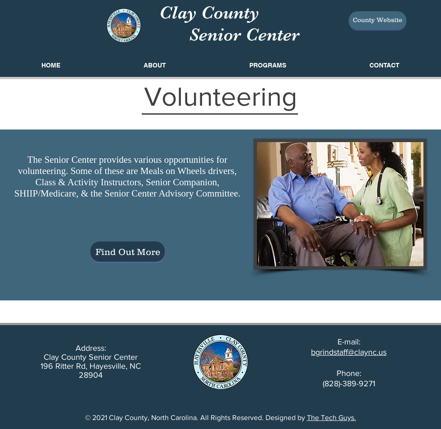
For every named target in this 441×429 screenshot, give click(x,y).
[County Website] (377, 20)
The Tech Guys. (331, 417)
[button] (267, 65)
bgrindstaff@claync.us (349, 352)
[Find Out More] (127, 251)
